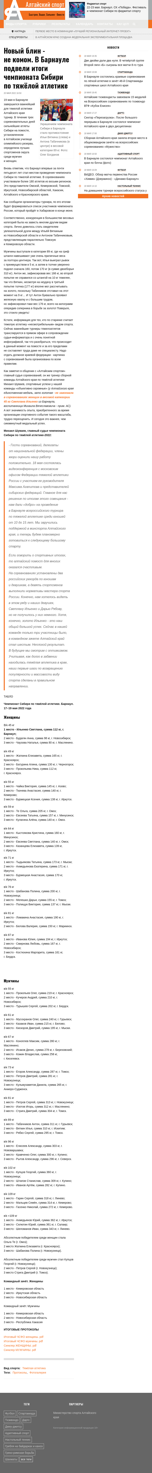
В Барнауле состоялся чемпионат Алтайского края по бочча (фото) (113, 160)
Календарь (84, 24)
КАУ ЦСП (123, 24)
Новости (113, 47)
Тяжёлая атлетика (34, 1368)
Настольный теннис (17, 1439)
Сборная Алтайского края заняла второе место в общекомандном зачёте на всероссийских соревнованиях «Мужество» (115, 142)
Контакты (105, 24)
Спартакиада (26, 1413)
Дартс (26, 1420)
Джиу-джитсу (13, 1426)
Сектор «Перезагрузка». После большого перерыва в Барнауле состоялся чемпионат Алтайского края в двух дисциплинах (112, 122)
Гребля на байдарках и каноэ (24, 1446)
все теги (26, 1459)
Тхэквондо (11, 1420)
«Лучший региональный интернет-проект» (83, 31)
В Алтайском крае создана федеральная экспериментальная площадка (83, 37)
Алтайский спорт (45, 4)
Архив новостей (113, 196)
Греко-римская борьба (19, 1452)
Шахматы (11, 1459)
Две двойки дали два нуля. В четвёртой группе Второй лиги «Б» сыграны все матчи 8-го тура (114, 62)
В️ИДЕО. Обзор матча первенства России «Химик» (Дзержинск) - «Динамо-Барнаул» (111, 176)
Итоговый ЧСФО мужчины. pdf (23, 1341)
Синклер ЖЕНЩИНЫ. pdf (20, 1345)
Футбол (10, 1413)
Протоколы (20, 1372)
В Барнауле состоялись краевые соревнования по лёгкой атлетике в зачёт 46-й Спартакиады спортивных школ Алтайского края (114, 81)
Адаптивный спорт (17, 1433)
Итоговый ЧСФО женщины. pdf (23, 1336)
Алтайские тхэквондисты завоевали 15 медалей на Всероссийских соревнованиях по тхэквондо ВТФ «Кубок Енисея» (115, 101)
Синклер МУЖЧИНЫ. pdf (20, 1350)
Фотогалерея (37, 1372)
